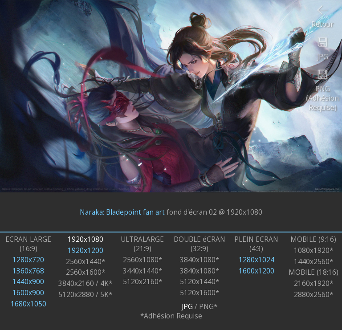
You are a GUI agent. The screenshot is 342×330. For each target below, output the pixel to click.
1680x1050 (28, 304)
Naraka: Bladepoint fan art (122, 211)
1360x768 (28, 271)
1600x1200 (256, 271)
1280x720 (28, 260)
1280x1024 (256, 260)
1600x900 (28, 292)
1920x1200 (85, 250)
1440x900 (28, 281)
